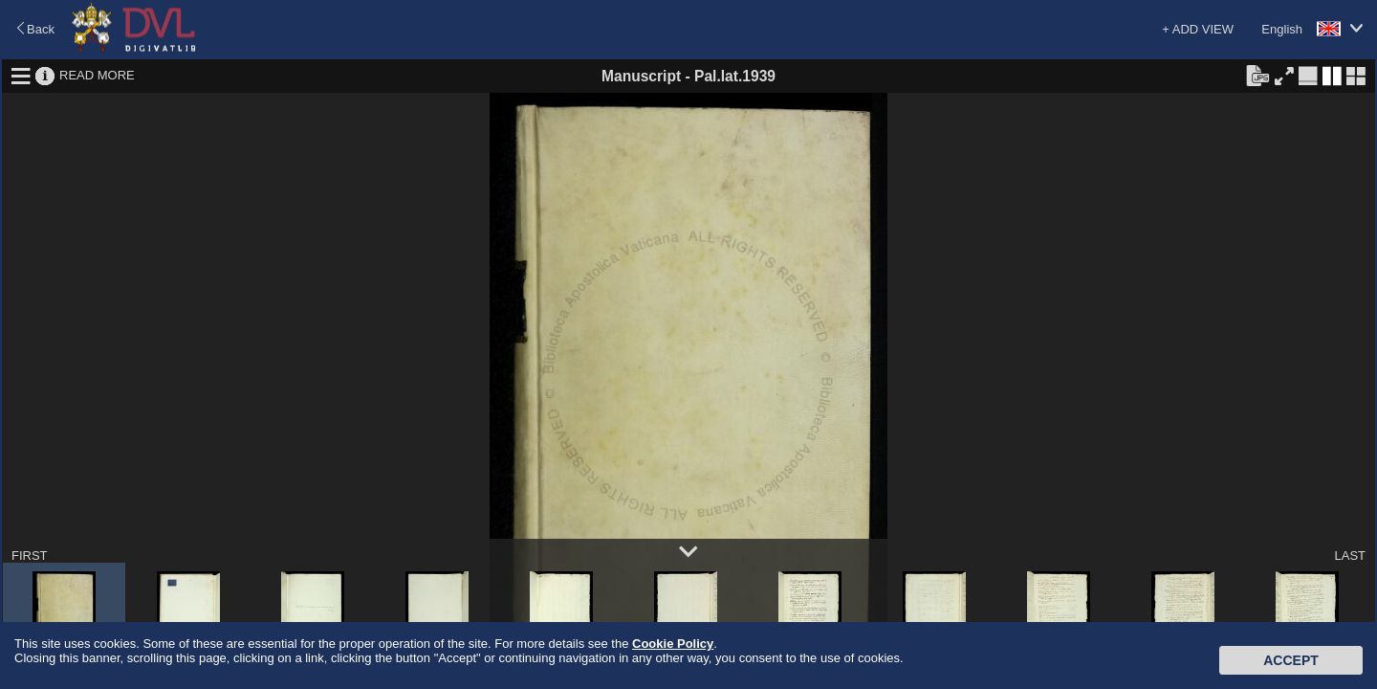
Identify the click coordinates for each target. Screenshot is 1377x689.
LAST (1350, 555)
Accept (1291, 660)
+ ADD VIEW (1198, 29)
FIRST (29, 555)
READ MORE (97, 75)
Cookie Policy (672, 643)
